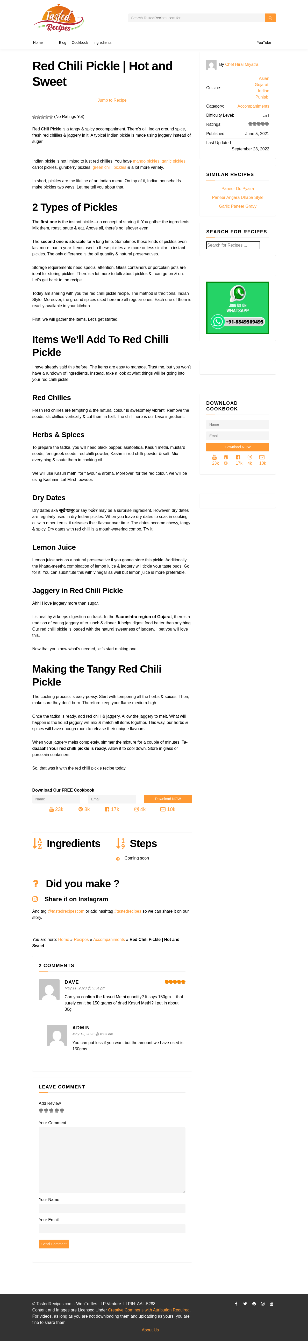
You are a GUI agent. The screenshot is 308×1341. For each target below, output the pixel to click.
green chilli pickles (109, 167)
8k (84, 809)
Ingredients (102, 42)
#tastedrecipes (127, 911)
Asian (264, 78)
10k (167, 809)
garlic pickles (173, 161)
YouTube (264, 42)
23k (56, 809)
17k (112, 809)
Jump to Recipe (112, 100)
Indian (263, 91)
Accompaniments (109, 939)
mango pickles (146, 161)
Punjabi (262, 97)
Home (63, 939)
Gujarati (262, 84)
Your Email (49, 1220)
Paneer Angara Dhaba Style (237, 197)
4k (140, 809)
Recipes (81, 939)
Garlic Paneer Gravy (237, 206)
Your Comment (52, 1123)
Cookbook (80, 42)
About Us (150, 1330)
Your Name (49, 1199)
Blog (62, 42)
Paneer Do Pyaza (237, 188)
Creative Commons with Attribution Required (149, 1310)
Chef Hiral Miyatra (241, 64)
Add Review (50, 1103)
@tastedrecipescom (66, 911)
